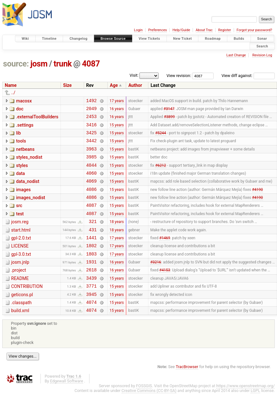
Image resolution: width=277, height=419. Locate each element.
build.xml (20, 335)
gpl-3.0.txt (21, 272)
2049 (91, 110)
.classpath (21, 326)
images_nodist (30, 209)
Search (262, 46)
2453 (91, 119)
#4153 (164, 291)
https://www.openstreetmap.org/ (245, 411)
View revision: (179, 75)
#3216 (155, 282)
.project (18, 290)
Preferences (157, 30)
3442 (91, 146)
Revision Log (262, 55)
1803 (91, 273)
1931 (91, 282)
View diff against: (248, 75)
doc (19, 109)
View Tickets (149, 39)
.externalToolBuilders (37, 118)
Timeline (49, 39)
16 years (117, 110)
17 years (117, 101)
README (20, 299)
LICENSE (20, 263)
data (20, 182)
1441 (91, 255)
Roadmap (213, 39)
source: (16, 63)
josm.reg (19, 236)
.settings (24, 127)
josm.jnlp (20, 281)
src (19, 217)
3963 (91, 155)
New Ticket (182, 39)
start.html (21, 245)
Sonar (262, 39)
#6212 (160, 173)
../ (13, 92)
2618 (91, 291)
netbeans (25, 154)
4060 (91, 182)
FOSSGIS (144, 411)
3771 (91, 309)
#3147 (169, 110)
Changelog (78, 39)
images (23, 200)
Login (138, 30)
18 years (117, 236)
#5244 (160, 137)
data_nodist (27, 190)
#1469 (164, 254)
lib (18, 136)
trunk (62, 63)
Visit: (134, 75)
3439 (91, 300)
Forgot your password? (254, 30)
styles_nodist (29, 163)
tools (21, 145)
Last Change (236, 55)
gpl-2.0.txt (21, 254)
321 (93, 237)
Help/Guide (181, 30)
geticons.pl (22, 317)
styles (22, 173)
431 (93, 246)
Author (135, 85)
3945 (91, 318)
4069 (91, 191)
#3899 (169, 119)
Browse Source (113, 39)
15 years (117, 128)
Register (224, 30)
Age (114, 85)
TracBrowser (187, 392)
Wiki (25, 39)
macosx (24, 100)
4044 (91, 174)
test (20, 227)
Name (11, 85)
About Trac (204, 30)
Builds (239, 39)
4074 (91, 327)
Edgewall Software (66, 406)
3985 (91, 164)
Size (67, 85)
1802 (91, 264)
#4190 (257, 200)
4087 (91, 63)
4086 (91, 201)
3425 (91, 137)
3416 (91, 128)
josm (38, 63)
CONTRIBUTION (27, 308)
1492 (91, 101)
